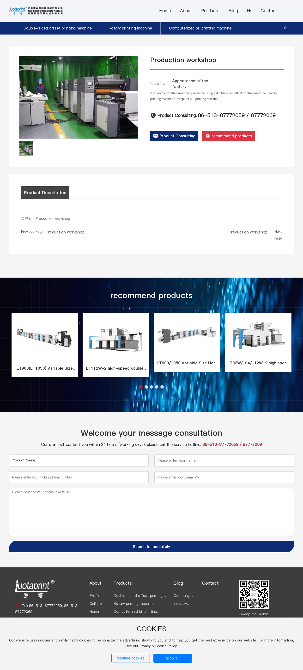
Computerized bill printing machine (200, 28)
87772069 (263, 115)
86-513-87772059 (221, 115)
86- (32, 605)
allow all (172, 658)
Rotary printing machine (130, 28)
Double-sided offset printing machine (58, 28)
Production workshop (65, 232)
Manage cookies (130, 658)
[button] (141, 387)
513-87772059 (49, 605)
